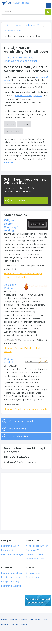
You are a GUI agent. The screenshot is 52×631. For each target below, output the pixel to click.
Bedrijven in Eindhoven (12, 573)
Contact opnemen (35, 573)
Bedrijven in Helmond (11, 577)
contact (16, 277)
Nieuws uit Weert (34, 554)
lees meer (9, 162)
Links (44, 619)
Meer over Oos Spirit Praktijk (17, 348)
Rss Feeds (35, 619)
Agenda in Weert (34, 550)
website (25, 277)
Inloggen (14, 624)
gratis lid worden (38, 600)
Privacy (4, 624)
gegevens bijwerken (18, 436)
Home (4, 619)
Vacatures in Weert (35, 559)
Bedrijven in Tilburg (10, 581)
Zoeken (13, 619)
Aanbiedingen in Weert (37, 546)
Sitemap (23, 619)
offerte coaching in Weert (20, 421)
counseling (24, 124)
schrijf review (18, 200)
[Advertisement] (26, 501)
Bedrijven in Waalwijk (11, 586)
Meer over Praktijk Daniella (17, 409)
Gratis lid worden (34, 577)
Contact (25, 624)
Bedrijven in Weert (21, 3)
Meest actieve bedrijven (12, 554)
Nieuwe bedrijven (9, 550)
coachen (10, 124)
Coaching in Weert (13, 30)
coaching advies (13, 131)
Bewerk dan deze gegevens (28, 95)
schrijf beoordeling (17, 429)
